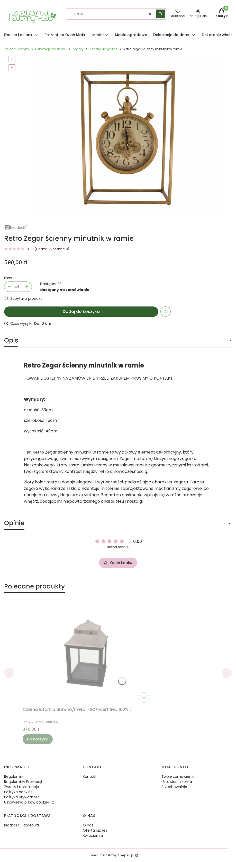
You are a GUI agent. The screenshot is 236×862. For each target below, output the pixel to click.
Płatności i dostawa (21, 825)
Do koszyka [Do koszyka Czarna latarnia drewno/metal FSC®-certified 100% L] (37, 739)
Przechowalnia (174, 786)
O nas (88, 825)
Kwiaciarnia (93, 835)
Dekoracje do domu (50, 49)
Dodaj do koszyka (81, 311)
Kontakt (90, 776)
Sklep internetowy (112, 855)
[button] (160, 14)
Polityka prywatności (22, 797)
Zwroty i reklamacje (21, 786)
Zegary (78, 49)
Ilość (8, 277)
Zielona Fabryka (16, 49)
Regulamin (13, 776)
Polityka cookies (18, 792)
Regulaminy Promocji (23, 781)
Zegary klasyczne (103, 49)
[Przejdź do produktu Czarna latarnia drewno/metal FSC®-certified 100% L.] (87, 653)
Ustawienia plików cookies (27, 802)
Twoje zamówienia (178, 776)
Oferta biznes (95, 830)
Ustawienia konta (176, 781)
